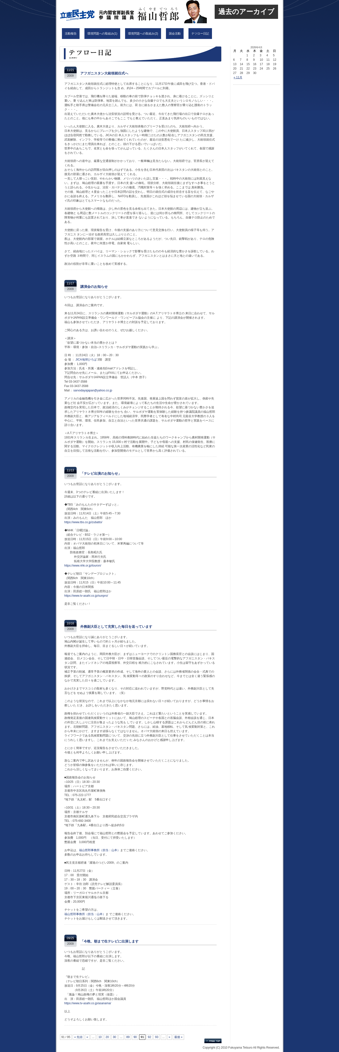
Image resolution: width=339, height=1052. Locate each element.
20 (107, 1037)
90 (135, 1037)
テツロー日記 (200, 33)
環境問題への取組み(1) (102, 33)
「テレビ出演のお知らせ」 (100, 473)
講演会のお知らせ (94, 287)
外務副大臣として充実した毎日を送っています (116, 627)
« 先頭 (78, 1037)
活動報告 (71, 33)
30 (114, 1037)
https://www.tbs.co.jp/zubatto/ (83, 522)
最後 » (178, 1037)
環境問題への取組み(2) (143, 33)
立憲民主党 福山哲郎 (121, 11)
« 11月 (238, 77)
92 (149, 1037)
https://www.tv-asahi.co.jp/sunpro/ (86, 595)
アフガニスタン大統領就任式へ (104, 73)
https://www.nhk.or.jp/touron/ (82, 565)
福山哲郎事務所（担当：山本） (99, 850)
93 (156, 1037)
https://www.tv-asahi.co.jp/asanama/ (87, 1003)
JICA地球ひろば (86, 359)
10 (100, 1037)
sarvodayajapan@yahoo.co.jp (92, 390)
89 (127, 1037)
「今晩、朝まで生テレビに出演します (109, 941)
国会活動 (175, 33)
